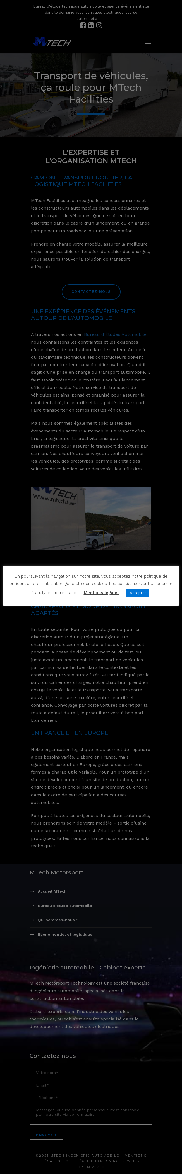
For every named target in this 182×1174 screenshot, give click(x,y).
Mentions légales (101, 592)
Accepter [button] (138, 593)
